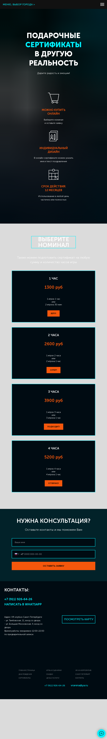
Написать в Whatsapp (23, 644)
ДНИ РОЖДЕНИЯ (25, 714)
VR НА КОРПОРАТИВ (83, 710)
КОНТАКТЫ (79, 718)
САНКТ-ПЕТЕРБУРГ (82, 714)
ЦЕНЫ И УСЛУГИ (52, 718)
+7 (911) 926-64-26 (18, 639)
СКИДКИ (49, 714)
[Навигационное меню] (102, 4)
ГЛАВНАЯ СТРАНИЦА (27, 710)
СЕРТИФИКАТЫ (25, 718)
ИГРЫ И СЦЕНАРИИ (54, 710)
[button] (53, 313)
